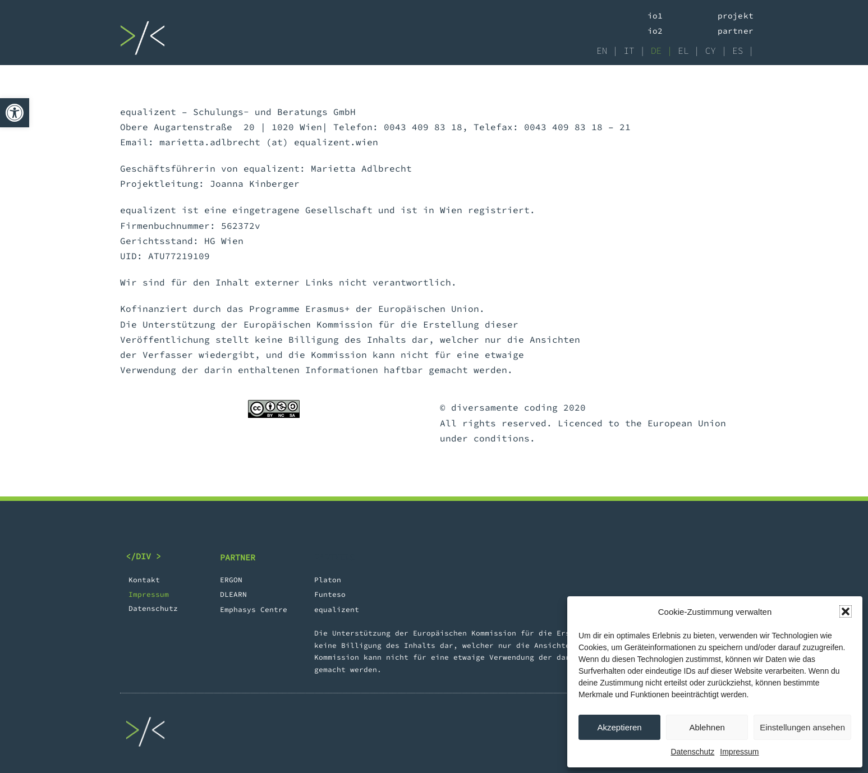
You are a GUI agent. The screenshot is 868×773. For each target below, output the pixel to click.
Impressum (739, 751)
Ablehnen (706, 727)
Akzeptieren (619, 727)
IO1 (655, 16)
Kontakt (144, 579)
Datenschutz (692, 751)
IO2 (655, 31)
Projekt (736, 16)
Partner (736, 31)
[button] (14, 112)
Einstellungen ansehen (802, 727)
